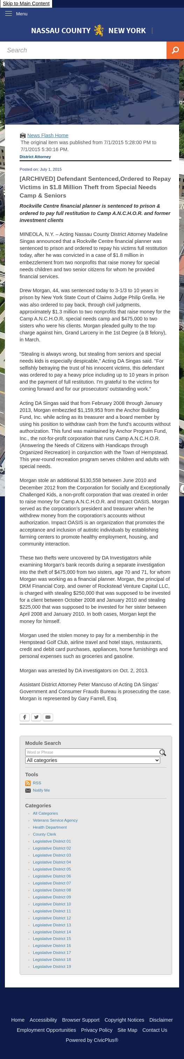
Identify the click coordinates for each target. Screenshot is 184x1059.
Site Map (127, 1030)
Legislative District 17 (52, 952)
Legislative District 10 (52, 904)
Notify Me (41, 790)
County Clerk (44, 834)
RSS (37, 783)
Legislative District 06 (52, 876)
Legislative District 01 (52, 841)
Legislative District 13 (52, 925)
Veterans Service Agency (55, 820)
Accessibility (43, 1020)
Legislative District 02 (52, 848)
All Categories (45, 813)
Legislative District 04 (52, 862)
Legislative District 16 (52, 945)
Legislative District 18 (52, 959)
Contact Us (154, 1030)
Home (17, 1020)
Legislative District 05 (52, 869)
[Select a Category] (92, 760)
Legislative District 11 (52, 911)
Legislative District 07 (52, 883)
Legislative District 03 (52, 855)
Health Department (50, 827)
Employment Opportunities (46, 1030)
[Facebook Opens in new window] (25, 718)
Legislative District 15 (52, 938)
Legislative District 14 (52, 932)
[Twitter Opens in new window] (36, 718)
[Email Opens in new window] (48, 718)
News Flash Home (48, 135)
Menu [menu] (22, 13)
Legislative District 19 (52, 966)
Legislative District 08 (52, 890)
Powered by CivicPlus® (92, 1040)
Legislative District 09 (52, 897)
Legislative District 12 (52, 918)
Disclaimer (161, 1020)
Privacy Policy (97, 1030)
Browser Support (80, 1020)
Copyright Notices (124, 1020)
